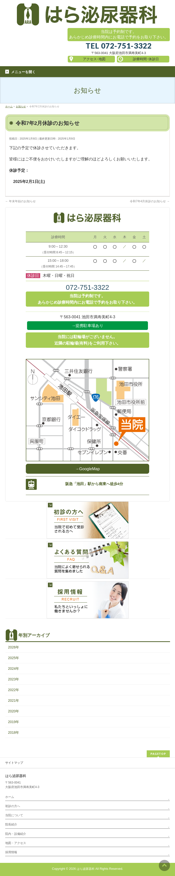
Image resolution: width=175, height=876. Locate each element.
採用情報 (11, 852)
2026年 (13, 647)
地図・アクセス (15, 843)
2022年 (13, 690)
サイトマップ (14, 762)
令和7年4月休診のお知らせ (150, 201)
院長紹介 (11, 824)
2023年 (13, 679)
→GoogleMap (87, 469)
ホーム (9, 797)
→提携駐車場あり (87, 325)
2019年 (13, 722)
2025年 (13, 658)
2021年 (13, 700)
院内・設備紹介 (15, 834)
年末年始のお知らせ (20, 201)
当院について (14, 815)
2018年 (13, 732)
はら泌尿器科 (86, 869)
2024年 (13, 669)
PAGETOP (158, 753)
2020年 (13, 711)
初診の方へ (12, 806)
